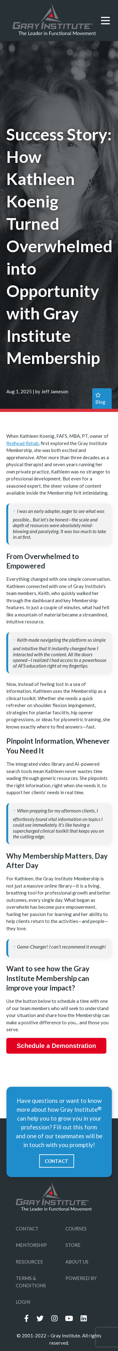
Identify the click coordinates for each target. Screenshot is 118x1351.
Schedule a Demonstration (56, 1045)
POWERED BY (81, 1278)
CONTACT (56, 1161)
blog (100, 399)
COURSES (76, 1228)
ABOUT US (76, 1262)
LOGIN (23, 1302)
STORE (73, 1245)
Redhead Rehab (22, 443)
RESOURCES (29, 1262)
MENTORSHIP (31, 1245)
